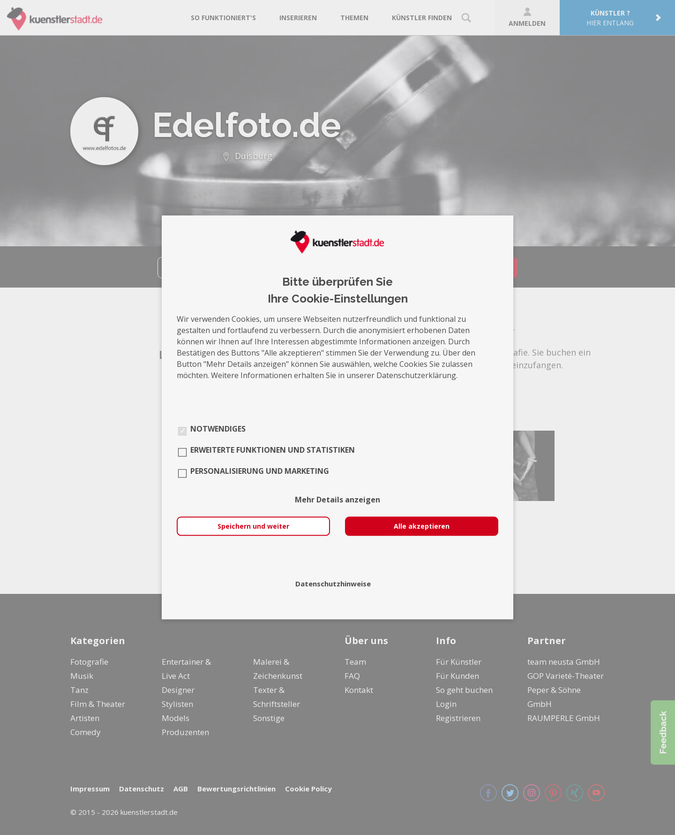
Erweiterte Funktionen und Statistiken (272, 450)
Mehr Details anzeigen (337, 500)
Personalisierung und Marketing (259, 471)
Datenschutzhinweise (333, 584)
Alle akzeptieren (422, 526)
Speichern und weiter (253, 526)
